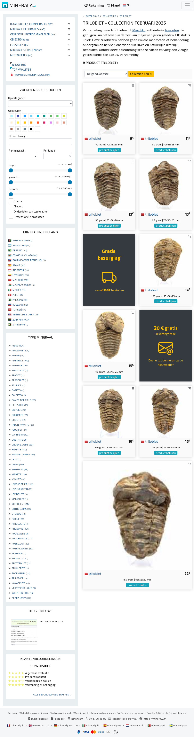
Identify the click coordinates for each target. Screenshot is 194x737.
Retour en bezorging (102, 712)
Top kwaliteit (20, 69)
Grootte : (14, 189)
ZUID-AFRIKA (21, 319)
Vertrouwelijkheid (60, 712)
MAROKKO (21, 279)
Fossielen (19, 44)
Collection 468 (141, 73)
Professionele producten (30, 74)
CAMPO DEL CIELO (24, 399)
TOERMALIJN (21, 573)
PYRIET (18, 518)
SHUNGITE (20, 558)
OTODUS (18, 513)
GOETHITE (19, 439)
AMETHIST (20, 360)
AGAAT (18, 345)
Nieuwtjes (18, 64)
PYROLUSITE (20, 523)
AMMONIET (20, 365)
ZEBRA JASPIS (21, 597)
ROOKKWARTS (22, 538)
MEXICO (19, 289)
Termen (12, 712)
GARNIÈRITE (20, 434)
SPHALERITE (20, 568)
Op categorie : (16, 98)
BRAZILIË (20, 250)
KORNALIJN (20, 469)
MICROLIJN (20, 503)
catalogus (92, 16)
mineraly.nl (135, 725)
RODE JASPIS (20, 533)
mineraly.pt (156, 725)
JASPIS (18, 464)
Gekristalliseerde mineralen (33, 34)
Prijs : (12, 165)
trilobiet (92, 138)
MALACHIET (20, 498)
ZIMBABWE (20, 324)
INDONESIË (21, 270)
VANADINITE (21, 583)
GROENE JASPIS (22, 444)
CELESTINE (20, 404)
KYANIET (18, 479)
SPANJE (19, 265)
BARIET (18, 390)
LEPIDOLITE (20, 494)
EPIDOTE (18, 419)
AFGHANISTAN (22, 240)
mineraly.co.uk (39, 725)
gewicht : (14, 177)
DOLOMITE (20, 414)
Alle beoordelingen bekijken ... (52, 694)
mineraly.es (112, 725)
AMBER (18, 355)
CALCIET (19, 395)
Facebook (58, 718)
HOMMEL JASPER (23, 454)
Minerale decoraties (27, 29)
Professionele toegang (130, 712)
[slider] (11, 170)
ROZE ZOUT (20, 543)
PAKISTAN (20, 299)
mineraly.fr (16, 725)
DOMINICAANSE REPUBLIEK (29, 260)
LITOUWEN (21, 274)
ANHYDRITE (20, 370)
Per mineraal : (17, 150)
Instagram (75, 718)
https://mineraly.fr (155, 718)
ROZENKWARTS (22, 548)
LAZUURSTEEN (22, 488)
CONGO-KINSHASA (25, 255)
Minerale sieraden (26, 50)
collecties (109, 16)
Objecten (19, 39)
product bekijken (109, 150)
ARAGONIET (20, 380)
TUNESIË (19, 309)
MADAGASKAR (23, 284)
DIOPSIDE (19, 409)
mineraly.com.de (66, 725)
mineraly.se (178, 725)
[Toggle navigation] (187, 5)
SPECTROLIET (21, 563)
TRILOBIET (19, 578)
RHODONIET (20, 528)
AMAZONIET (20, 350)
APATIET (18, 375)
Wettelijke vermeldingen (33, 712)
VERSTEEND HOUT (24, 587)
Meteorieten (21, 55)
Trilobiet (126, 16)
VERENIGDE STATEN (25, 314)
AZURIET (18, 385)
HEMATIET (19, 449)
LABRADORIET (22, 484)
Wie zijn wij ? (80, 712)
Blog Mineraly (38, 718)
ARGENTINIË (21, 245)
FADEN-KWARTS (23, 424)
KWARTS (19, 474)
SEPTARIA (19, 553)
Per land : (49, 150)
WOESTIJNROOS (22, 592)
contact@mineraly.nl (124, 718)
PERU (18, 294)
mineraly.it (90, 725)
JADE (16, 459)
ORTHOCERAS (21, 508)
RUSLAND (20, 304)
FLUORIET (19, 429)
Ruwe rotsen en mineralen (31, 24)
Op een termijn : (18, 136)
